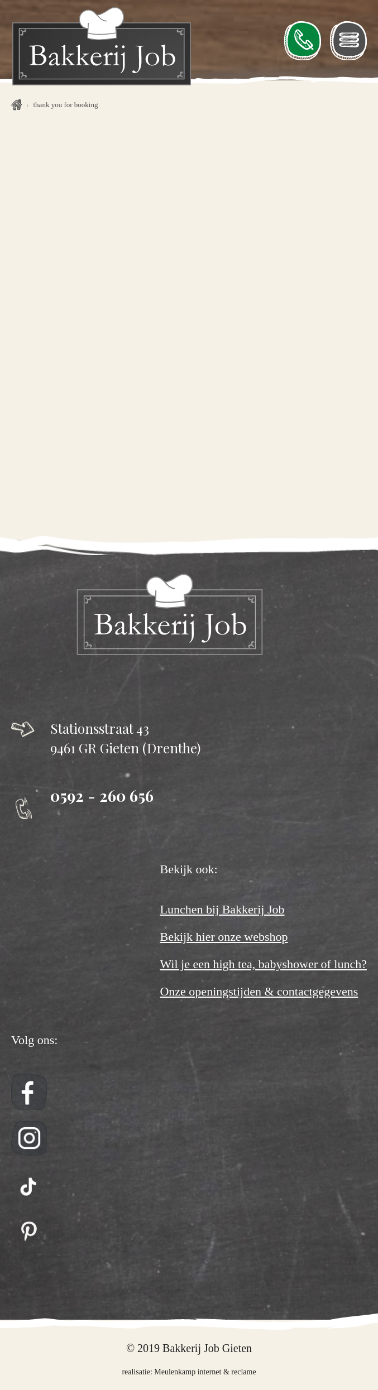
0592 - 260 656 (102, 795)
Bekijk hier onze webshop (224, 937)
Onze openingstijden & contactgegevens (259, 991)
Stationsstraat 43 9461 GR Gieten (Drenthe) (125, 738)
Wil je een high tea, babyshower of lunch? (263, 964)
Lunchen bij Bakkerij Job (222, 909)
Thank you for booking (66, 104)
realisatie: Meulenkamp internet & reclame (189, 1372)
